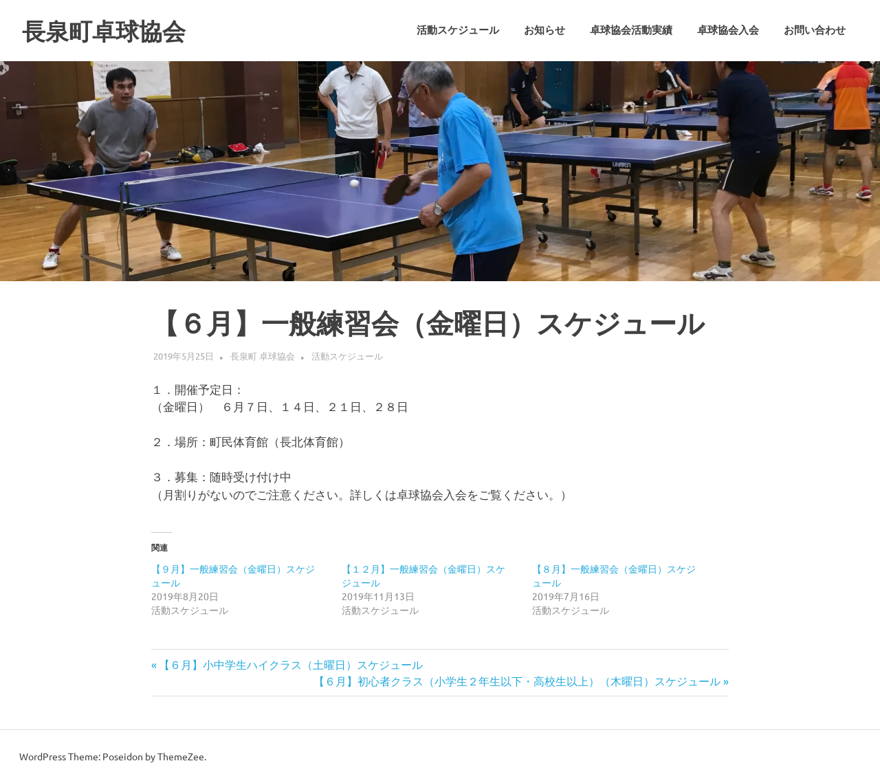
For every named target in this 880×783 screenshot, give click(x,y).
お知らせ (544, 30)
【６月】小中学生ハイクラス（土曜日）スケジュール (290, 664)
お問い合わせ (815, 30)
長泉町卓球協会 (113, 30)
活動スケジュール (458, 30)
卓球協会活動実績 (631, 30)
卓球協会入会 (728, 30)
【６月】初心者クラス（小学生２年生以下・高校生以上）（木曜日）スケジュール (517, 680)
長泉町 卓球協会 (262, 356)
